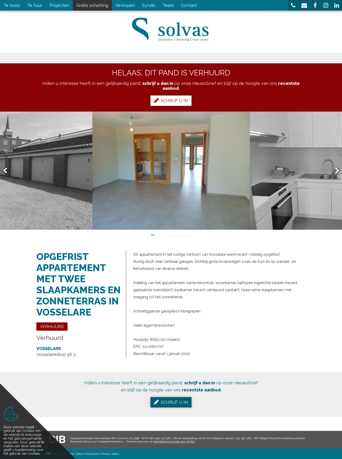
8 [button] (189, 235)
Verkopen (125, 5)
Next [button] (335, 170)
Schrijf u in (171, 100)
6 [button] (179, 235)
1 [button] (153, 235)
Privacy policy (110, 453)
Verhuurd (52, 326)
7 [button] (184, 235)
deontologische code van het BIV (174, 441)
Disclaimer (93, 453)
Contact (189, 5)
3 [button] (163, 235)
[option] (171, 171)
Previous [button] (7, 170)
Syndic (149, 5)
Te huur (34, 5)
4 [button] (168, 235)
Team (168, 5)
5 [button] (173, 235)
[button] (293, 5)
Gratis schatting (92, 5)
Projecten (59, 5)
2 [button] (158, 235)
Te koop (12, 5)
